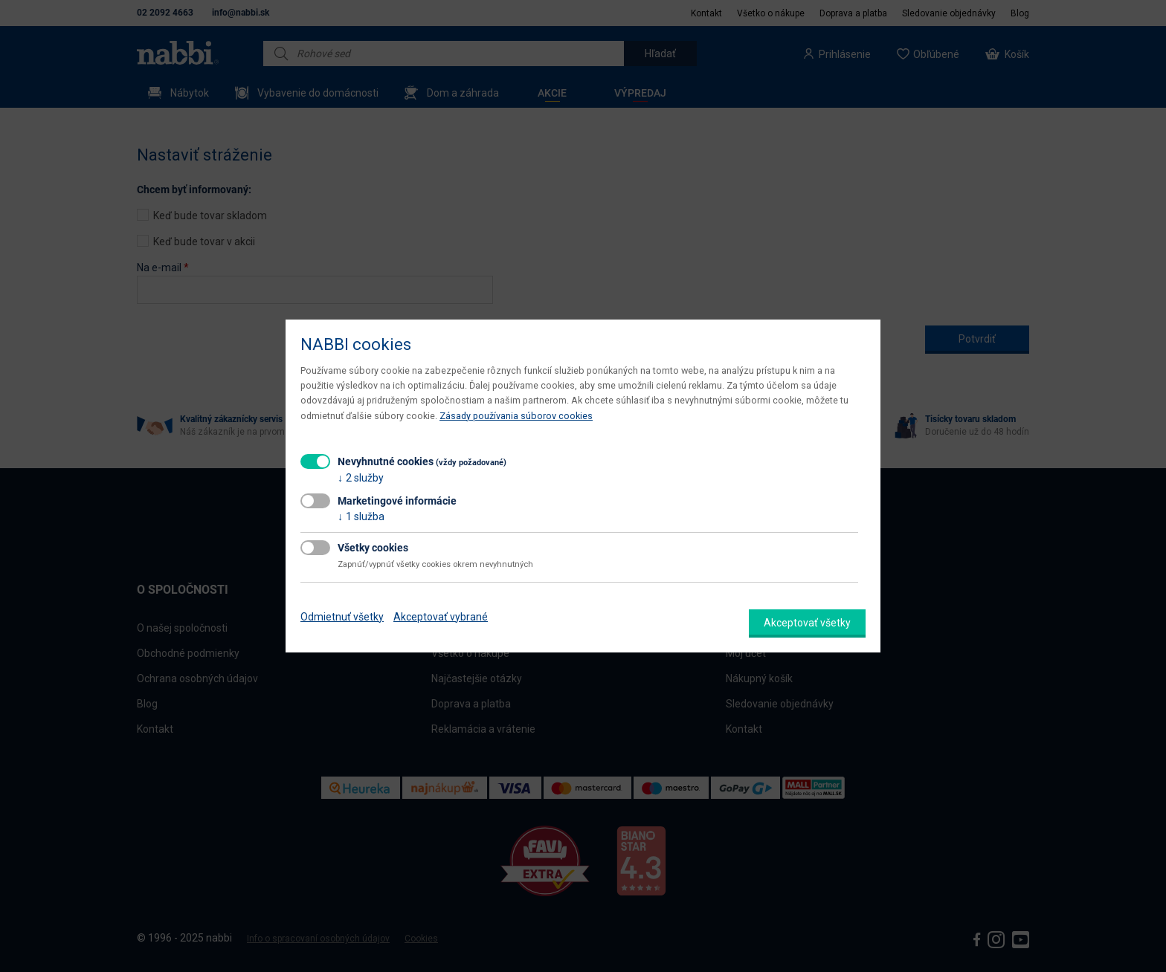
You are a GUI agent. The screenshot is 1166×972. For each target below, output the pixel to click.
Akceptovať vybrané (440, 617)
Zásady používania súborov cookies (516, 415)
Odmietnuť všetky (342, 617)
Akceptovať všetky (807, 623)
